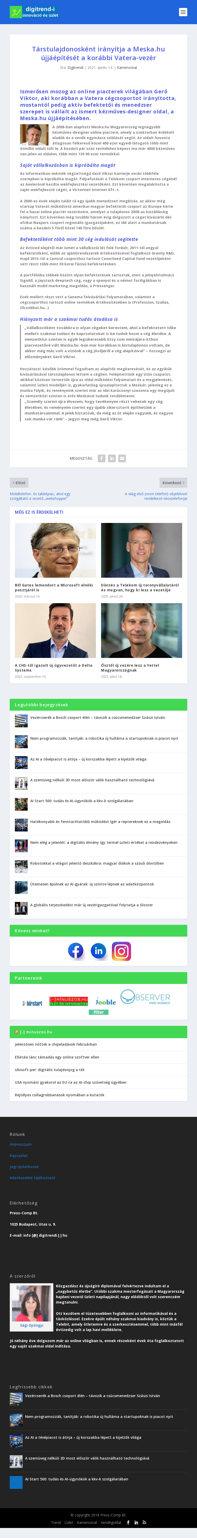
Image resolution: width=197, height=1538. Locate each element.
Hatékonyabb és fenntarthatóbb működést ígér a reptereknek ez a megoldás (100, 821)
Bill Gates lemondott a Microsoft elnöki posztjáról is (54, 587)
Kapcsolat (19, 1155)
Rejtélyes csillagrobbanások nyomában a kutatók (59, 1094)
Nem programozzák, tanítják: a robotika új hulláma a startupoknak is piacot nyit (104, 738)
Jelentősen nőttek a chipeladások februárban (56, 1044)
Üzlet (69, 1522)
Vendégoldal (111, 1522)
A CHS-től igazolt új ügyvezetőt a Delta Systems (54, 667)
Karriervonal (127, 67)
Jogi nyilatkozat (24, 1166)
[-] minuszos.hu (36, 1031)
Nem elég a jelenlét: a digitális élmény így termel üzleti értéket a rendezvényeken (104, 842)
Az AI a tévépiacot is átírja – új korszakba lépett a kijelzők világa (88, 759)
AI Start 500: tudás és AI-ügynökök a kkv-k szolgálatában (81, 800)
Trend (56, 1522)
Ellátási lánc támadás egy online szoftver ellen (57, 1057)
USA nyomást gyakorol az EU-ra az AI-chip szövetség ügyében (70, 1082)
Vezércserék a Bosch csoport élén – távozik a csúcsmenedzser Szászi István (97, 717)
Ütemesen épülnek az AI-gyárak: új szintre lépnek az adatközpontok (92, 884)
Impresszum (21, 1144)
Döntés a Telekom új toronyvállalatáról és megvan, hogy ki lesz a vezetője (140, 587)
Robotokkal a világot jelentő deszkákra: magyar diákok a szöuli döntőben (97, 863)
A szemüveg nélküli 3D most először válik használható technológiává (92, 779)
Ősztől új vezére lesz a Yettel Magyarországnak (130, 667)
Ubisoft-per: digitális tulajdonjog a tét (50, 1069)
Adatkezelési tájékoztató (32, 1177)
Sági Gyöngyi (31, 1325)
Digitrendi (75, 67)
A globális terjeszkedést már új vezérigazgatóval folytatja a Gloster (91, 904)
